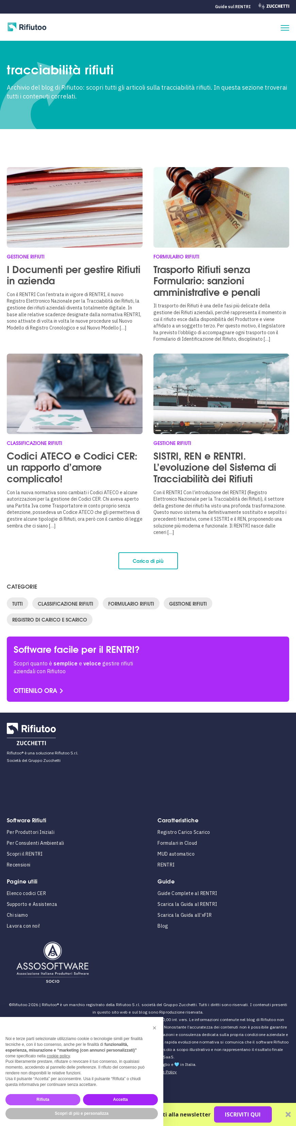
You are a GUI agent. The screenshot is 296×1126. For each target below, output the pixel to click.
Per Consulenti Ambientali (35, 843)
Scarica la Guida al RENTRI (187, 904)
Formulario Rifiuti (131, 603)
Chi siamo (17, 915)
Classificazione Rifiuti (65, 603)
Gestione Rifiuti (188, 603)
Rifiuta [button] (42, 1099)
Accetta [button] (120, 1099)
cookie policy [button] (58, 1056)
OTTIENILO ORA (35, 690)
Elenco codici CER (26, 893)
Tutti (17, 603)
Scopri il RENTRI (25, 854)
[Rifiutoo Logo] (27, 28)
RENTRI (166, 865)
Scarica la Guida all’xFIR (185, 915)
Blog (163, 926)
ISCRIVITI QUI (243, 1114)
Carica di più (148, 560)
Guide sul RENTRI (232, 6)
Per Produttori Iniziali (30, 832)
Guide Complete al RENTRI (187, 893)
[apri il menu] (285, 27)
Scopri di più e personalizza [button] (82, 1113)
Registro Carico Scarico (184, 832)
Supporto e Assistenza (32, 904)
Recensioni (19, 865)
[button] (154, 1027)
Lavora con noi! (23, 926)
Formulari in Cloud (177, 843)
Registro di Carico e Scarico (49, 619)
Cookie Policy (164, 1071)
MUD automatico (176, 854)
